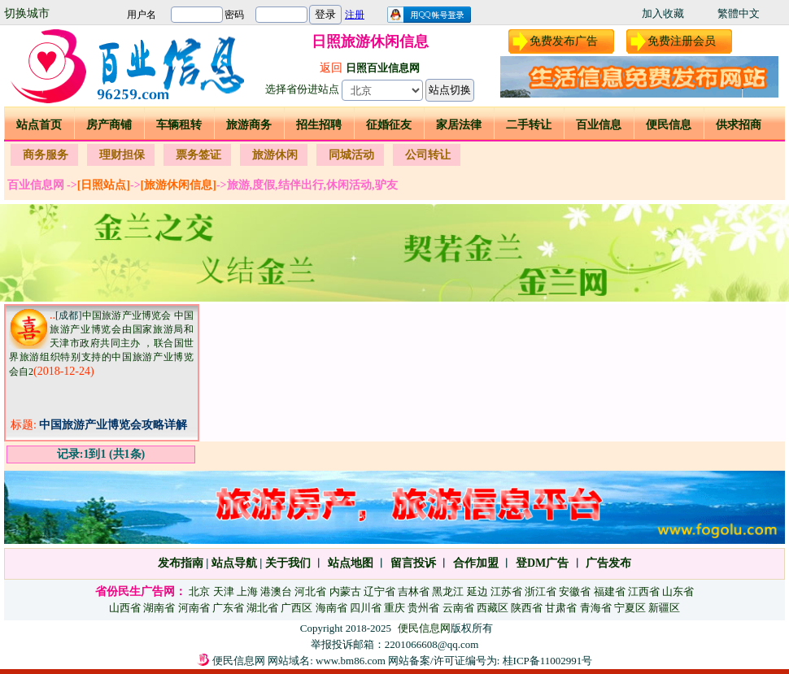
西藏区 (492, 608)
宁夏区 (630, 608)
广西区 (296, 608)
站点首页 (39, 125)
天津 (223, 591)
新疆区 (664, 608)
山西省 (125, 608)
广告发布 (608, 563)
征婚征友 (389, 125)
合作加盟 (476, 563)
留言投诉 (413, 563)
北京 (199, 591)
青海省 (596, 608)
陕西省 (527, 608)
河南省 (194, 608)
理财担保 (122, 155)
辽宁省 (379, 591)
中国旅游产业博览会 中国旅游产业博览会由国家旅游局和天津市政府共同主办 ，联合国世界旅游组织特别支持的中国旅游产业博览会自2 (101, 343)
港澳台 (276, 591)
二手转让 (528, 125)
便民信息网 (424, 628)
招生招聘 (319, 125)
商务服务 (45, 155)
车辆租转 (179, 125)
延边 (477, 591)
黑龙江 (448, 591)
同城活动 (351, 155)
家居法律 (459, 125)
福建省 (610, 591)
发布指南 (180, 563)
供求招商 (738, 125)
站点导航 (234, 563)
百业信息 (598, 125)
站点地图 (349, 563)
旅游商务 (249, 125)
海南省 (331, 608)
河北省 (310, 591)
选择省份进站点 (302, 89)
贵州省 (423, 608)
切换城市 (27, 13)
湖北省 (262, 608)
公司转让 (428, 155)
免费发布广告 (564, 41)
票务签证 (198, 155)
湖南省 (159, 608)
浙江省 (540, 591)
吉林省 (413, 591)
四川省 (365, 608)
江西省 (644, 591)
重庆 (394, 608)
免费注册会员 (681, 41)
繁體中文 (738, 13)
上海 (247, 591)
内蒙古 (345, 591)
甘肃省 (561, 608)
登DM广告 (542, 563)
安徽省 (575, 591)
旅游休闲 (275, 155)
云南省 (458, 608)
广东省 (228, 608)
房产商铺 (109, 125)
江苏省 (506, 591)
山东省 (678, 591)
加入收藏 (663, 13)
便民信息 (668, 125)
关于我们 (288, 563)
